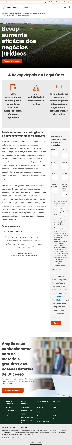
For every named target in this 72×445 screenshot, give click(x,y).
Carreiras (39, 419)
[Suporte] (58, 1)
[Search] (69, 7)
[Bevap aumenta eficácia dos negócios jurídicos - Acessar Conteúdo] (12, 61)
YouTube (55, 416)
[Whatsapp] (66, 1)
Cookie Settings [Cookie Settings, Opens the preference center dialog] (36, 442)
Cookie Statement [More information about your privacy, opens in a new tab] (7, 438)
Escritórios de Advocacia (25, 414)
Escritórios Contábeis (27, 410)
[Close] (69, 427)
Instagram (55, 410)
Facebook (55, 413)
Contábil (8, 413)
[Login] (45, 1)
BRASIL (26, 7)
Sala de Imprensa (42, 410)
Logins (7, 419)
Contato (39, 413)
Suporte (39, 416)
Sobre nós (40, 407)
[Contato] (51, 1)
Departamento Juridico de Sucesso (34, 13)
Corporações (25, 407)
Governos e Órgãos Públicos (26, 421)
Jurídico (8, 416)
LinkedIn (55, 407)
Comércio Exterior (11, 410)
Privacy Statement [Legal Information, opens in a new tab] (18, 438)
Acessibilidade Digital (43, 422)
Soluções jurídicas (15, 13)
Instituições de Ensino (27, 418)
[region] (36, 434)
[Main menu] (65, 7)
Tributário (8, 407)
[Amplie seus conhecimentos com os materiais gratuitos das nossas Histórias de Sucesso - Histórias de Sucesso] (13, 390)
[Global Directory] (7, 1)
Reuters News (57, 419)
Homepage (5, 13)
